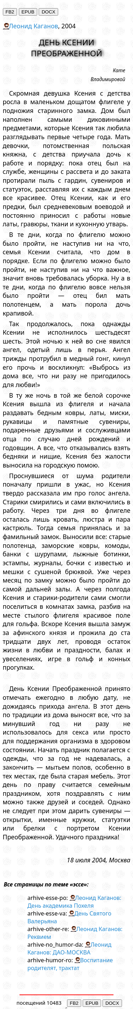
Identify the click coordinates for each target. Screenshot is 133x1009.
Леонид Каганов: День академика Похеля (74, 901)
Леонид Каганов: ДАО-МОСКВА (69, 948)
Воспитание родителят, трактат (70, 964)
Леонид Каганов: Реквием (74, 933)
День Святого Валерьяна (69, 917)
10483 (54, 1002)
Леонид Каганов (33, 26)
